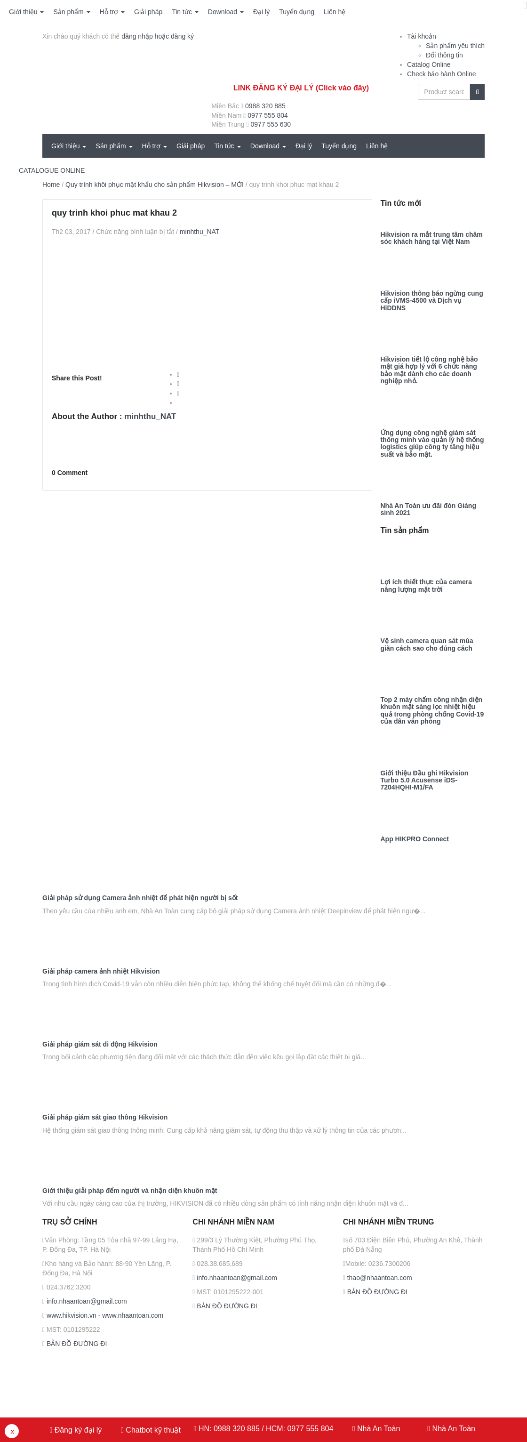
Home (51, 184)
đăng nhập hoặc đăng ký (157, 36)
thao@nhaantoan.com (378, 1277)
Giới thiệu (26, 12)
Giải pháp (148, 12)
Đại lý (261, 12)
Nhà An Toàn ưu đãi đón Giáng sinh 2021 (428, 509)
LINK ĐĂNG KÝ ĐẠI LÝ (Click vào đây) (301, 88)
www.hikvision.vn (70, 1315)
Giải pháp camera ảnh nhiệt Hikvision (101, 971)
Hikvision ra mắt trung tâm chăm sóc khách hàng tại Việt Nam (432, 238)
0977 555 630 (270, 124)
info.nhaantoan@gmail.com (86, 1301)
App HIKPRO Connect (415, 839)
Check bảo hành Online (441, 74)
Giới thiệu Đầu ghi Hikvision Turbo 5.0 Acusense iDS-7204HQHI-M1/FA (425, 780)
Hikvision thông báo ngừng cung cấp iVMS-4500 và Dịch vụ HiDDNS (432, 301)
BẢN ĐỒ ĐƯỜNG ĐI (76, 1343)
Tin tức (185, 12)
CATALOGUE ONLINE (52, 170)
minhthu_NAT (200, 231)
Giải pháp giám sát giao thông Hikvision (105, 1117)
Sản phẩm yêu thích (455, 45)
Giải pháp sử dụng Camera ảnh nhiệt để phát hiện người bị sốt (140, 898)
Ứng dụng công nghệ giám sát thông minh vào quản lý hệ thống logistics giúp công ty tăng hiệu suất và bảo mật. (432, 443)
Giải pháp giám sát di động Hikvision (100, 1044)
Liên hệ (334, 12)
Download (226, 12)
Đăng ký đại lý (77, 1430)
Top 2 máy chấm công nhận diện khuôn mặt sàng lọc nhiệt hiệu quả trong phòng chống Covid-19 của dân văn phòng (432, 710)
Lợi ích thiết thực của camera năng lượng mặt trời (426, 586)
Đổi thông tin (444, 55)
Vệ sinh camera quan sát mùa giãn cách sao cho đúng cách (427, 644)
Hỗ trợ (112, 12)
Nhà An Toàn (378, 1429)
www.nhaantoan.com (132, 1315)
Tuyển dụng (296, 12)
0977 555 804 (268, 115)
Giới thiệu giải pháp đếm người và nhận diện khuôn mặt (129, 1190)
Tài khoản (421, 36)
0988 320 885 (265, 106)
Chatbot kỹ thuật (152, 1430)
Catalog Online (429, 64)
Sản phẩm (71, 12)
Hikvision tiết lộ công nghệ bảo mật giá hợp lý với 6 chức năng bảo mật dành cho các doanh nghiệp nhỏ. (429, 370)
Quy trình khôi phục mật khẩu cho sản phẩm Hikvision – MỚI (154, 184)
